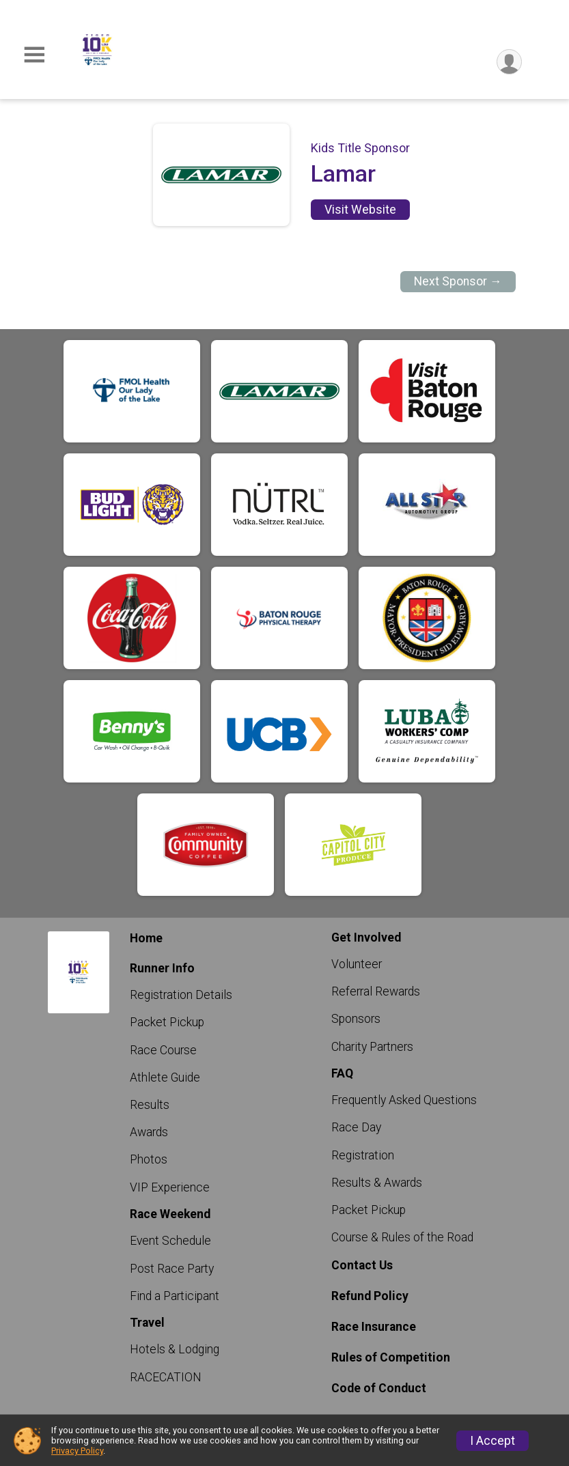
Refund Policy (369, 1296)
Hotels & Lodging (174, 1349)
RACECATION (166, 1377)
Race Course (163, 1050)
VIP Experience (170, 1187)
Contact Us (362, 1265)
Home (146, 938)
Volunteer (356, 964)
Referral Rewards (375, 991)
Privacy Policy (77, 1451)
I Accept (492, 1441)
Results (149, 1105)
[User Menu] (509, 61)
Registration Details (181, 995)
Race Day (356, 1127)
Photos (148, 1159)
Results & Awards (376, 1182)
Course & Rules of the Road (402, 1237)
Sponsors (355, 1019)
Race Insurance (373, 1327)
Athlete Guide (165, 1077)
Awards (149, 1132)
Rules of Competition (390, 1357)
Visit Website (360, 209)
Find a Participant (174, 1296)
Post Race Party (172, 1268)
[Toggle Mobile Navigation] (34, 55)
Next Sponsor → (458, 281)
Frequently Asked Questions (404, 1100)
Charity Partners (372, 1047)
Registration (362, 1155)
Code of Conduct (378, 1388)
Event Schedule (170, 1240)
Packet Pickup (167, 1022)
